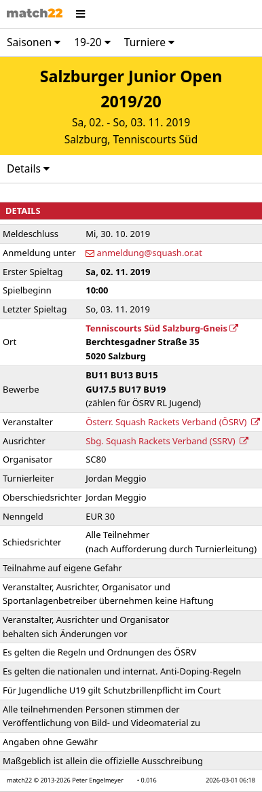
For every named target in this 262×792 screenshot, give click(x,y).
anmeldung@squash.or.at (149, 253)
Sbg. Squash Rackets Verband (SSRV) (167, 441)
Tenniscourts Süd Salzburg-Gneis (162, 328)
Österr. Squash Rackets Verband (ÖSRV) (173, 422)
